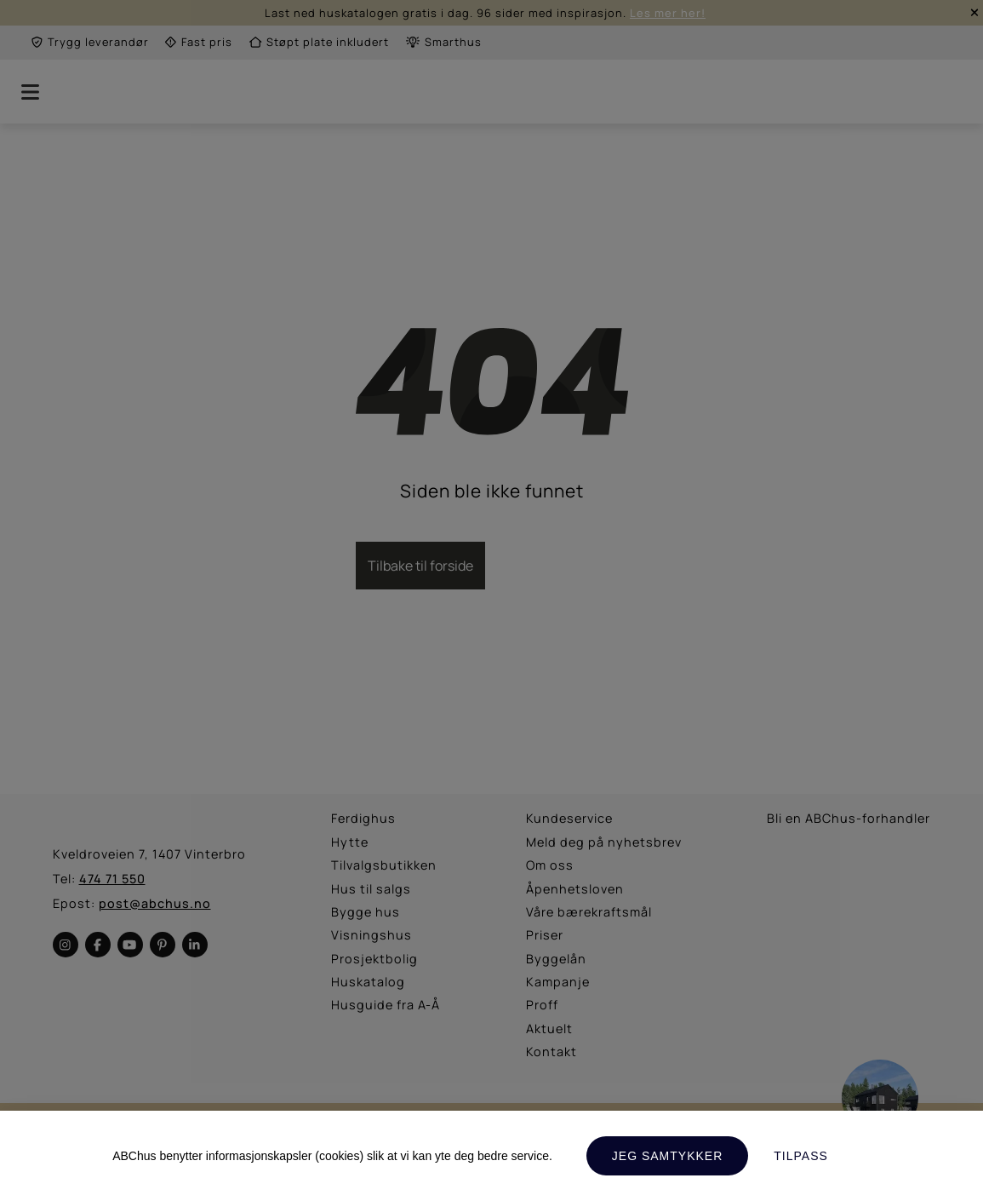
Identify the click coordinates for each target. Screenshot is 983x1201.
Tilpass (801, 1156)
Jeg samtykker (667, 1156)
